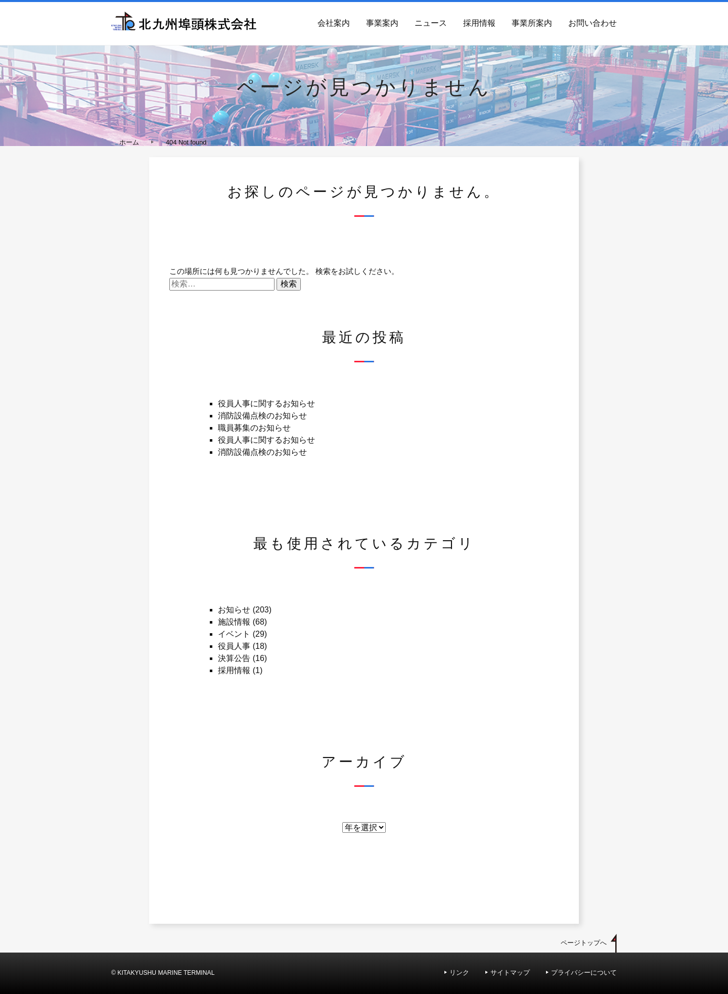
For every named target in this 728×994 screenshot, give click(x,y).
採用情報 (479, 23)
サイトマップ (510, 972)
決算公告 (234, 658)
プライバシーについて (584, 972)
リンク (459, 972)
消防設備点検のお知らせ (262, 415)
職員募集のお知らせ (254, 427)
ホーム (129, 142)
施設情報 (234, 622)
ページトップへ (584, 942)
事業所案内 (532, 23)
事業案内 (382, 23)
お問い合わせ (592, 23)
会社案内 (333, 23)
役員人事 (234, 646)
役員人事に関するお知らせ (266, 403)
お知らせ (234, 609)
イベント (234, 634)
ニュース (431, 23)
